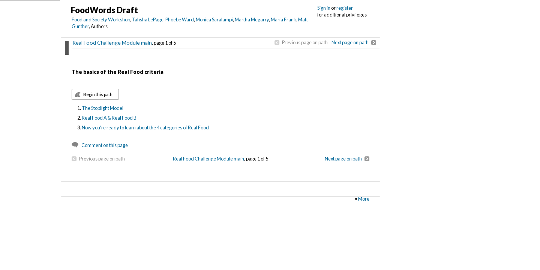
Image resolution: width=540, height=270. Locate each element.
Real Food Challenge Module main (112, 42)
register (344, 8)
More (363, 199)
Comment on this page (104, 145)
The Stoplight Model (102, 108)
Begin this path (97, 94)
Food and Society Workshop (101, 19)
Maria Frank (283, 19)
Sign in (323, 8)
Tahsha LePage (148, 19)
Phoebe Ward (179, 19)
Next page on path (350, 42)
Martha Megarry (252, 19)
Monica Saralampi (214, 19)
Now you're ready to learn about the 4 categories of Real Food (145, 127)
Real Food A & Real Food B (109, 118)
